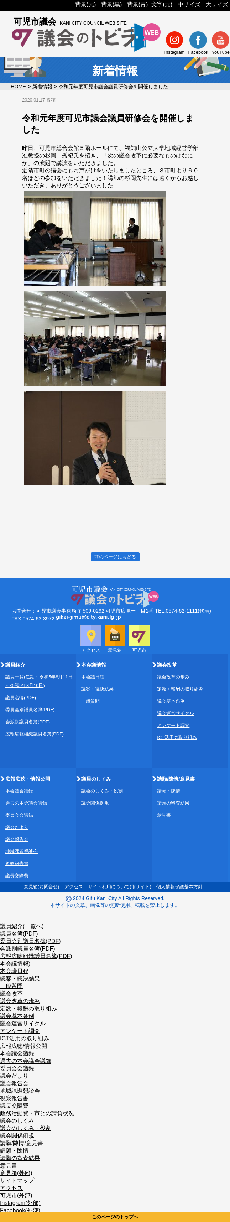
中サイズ (189, 4)
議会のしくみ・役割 (102, 791)
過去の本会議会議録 (26, 803)
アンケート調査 (173, 725)
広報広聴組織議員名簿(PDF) (34, 734)
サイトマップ (17, 1180)
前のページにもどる (115, 557)
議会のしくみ (17, 1121)
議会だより (16, 827)
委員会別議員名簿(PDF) (29, 709)
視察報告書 (16, 863)
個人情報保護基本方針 (179, 886)
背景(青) (137, 4)
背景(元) (85, 4)
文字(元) (161, 4)
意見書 (164, 815)
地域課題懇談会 (21, 851)
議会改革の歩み (173, 677)
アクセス (73, 886)
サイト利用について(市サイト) (119, 886)
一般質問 (90, 701)
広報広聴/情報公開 (23, 1046)
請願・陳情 (168, 791)
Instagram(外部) (20, 1203)
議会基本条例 (171, 701)
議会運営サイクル (175, 713)
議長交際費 (16, 875)
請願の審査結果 (173, 803)
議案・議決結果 (97, 689)
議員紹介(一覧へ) (22, 926)
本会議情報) (15, 964)
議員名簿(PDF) (20, 697)
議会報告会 (16, 839)
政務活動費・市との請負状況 (37, 1113)
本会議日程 (92, 677)
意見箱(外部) (16, 1173)
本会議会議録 (19, 791)
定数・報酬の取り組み (180, 689)
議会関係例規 (95, 803)
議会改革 (11, 993)
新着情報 (42, 86)
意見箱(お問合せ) (41, 886)
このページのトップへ (115, 1217)
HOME (18, 86)
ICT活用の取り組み (177, 737)
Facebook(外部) (20, 1210)
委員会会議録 (19, 815)
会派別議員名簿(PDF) (27, 721)
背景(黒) (111, 4)
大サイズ (216, 4)
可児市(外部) (16, 1195)
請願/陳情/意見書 (21, 1143)
